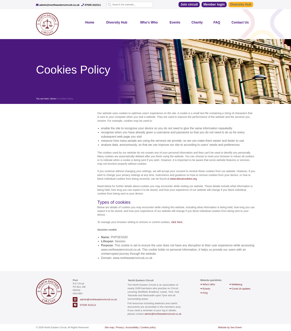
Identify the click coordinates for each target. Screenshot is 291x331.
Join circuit (189, 4)
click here (176, 222)
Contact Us (240, 22)
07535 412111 (91, 5)
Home (89, 22)
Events (175, 22)
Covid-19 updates (240, 288)
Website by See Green (230, 327)
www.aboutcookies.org (183, 178)
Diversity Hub (240, 4)
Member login (214, 4)
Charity (197, 22)
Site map (109, 327)
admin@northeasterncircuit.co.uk (57, 5)
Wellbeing (235, 284)
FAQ (216, 22)
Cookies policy (148, 327)
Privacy (120, 327)
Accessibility (131, 327)
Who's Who (149, 22)
